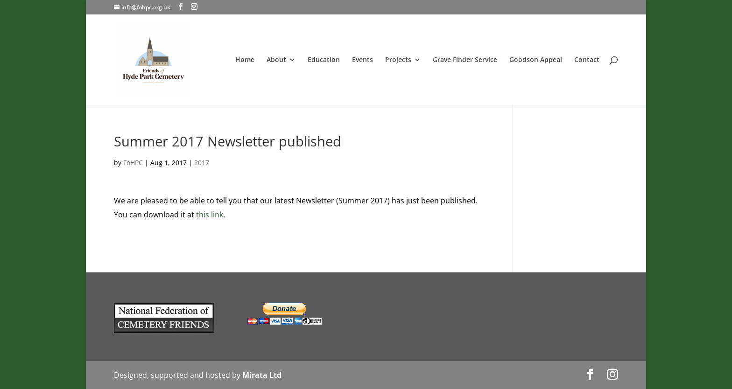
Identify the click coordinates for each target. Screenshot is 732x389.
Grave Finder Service (465, 60)
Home (244, 60)
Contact (586, 60)
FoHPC (133, 162)
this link (209, 214)
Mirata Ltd (262, 375)
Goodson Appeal (535, 60)
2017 (201, 162)
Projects (398, 60)
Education (324, 60)
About (276, 60)
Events (362, 60)
